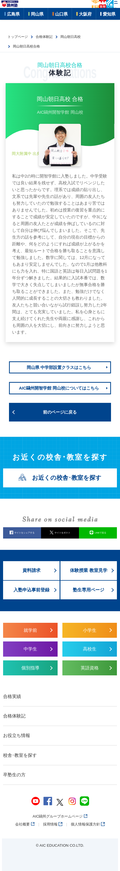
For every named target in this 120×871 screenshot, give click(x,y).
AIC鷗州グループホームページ (60, 816)
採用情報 (52, 824)
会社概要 (25, 824)
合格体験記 (14, 716)
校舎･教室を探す (20, 755)
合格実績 (12, 696)
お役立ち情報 (16, 735)
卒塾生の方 (14, 774)
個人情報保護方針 (88, 824)
